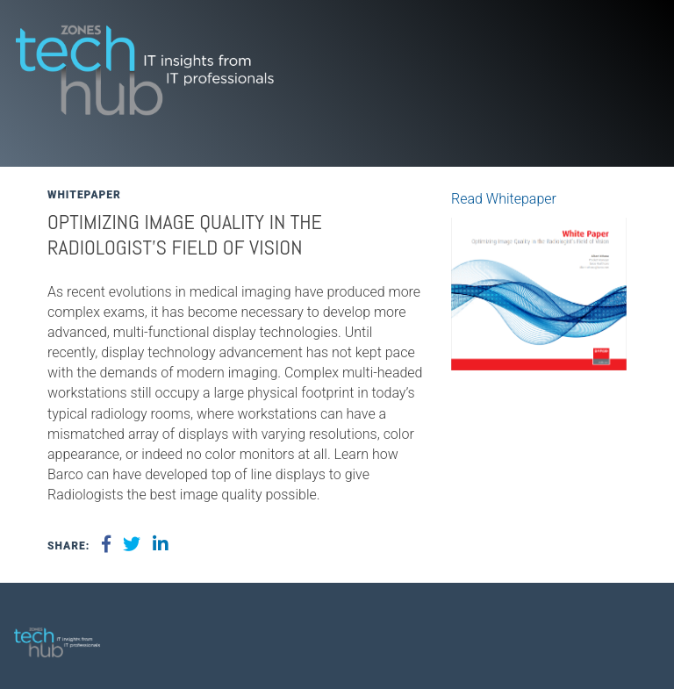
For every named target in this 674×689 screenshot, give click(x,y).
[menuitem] (634, 635)
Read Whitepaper (503, 198)
